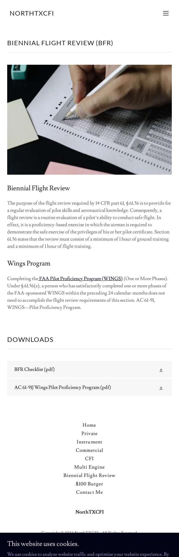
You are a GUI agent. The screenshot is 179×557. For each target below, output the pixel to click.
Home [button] (89, 425)
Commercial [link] (89, 450)
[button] (166, 13)
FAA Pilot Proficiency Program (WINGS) (80, 279)
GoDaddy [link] (85, 541)
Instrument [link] (89, 442)
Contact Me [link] (89, 492)
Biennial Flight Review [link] (89, 475)
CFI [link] (89, 459)
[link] (32, 14)
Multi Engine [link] (89, 467)
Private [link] (89, 434)
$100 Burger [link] (89, 484)
